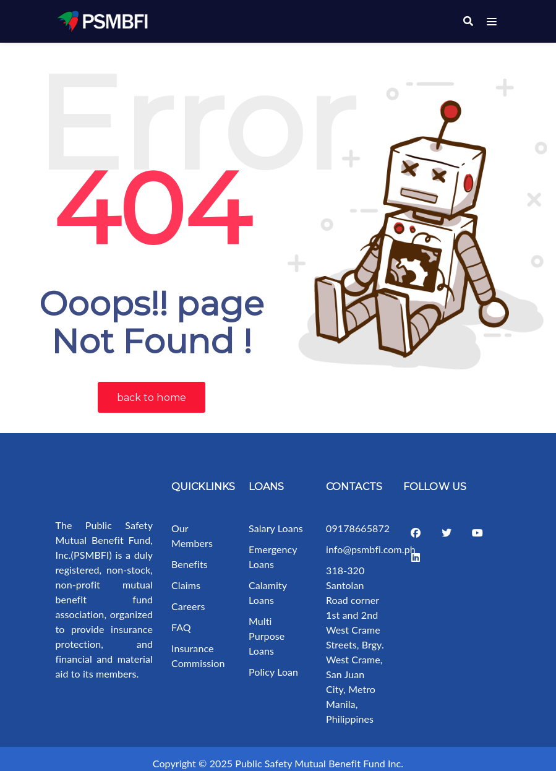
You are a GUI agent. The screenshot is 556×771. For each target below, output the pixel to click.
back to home (151, 388)
